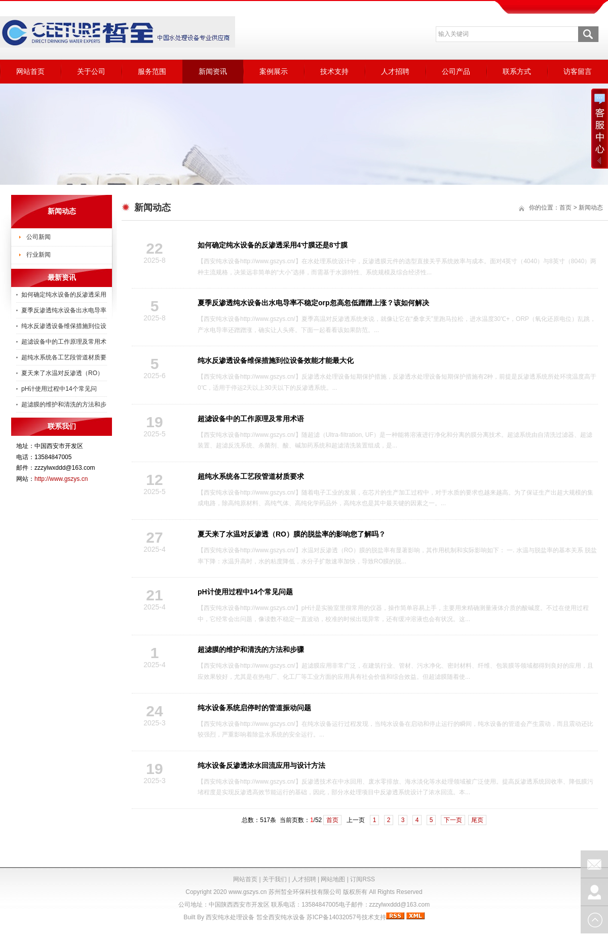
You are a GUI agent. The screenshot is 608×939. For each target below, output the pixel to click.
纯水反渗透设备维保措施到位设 (63, 326)
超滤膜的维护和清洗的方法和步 (63, 404)
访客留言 (577, 71)
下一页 (453, 820)
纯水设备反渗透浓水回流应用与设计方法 (261, 765)
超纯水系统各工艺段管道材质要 (63, 357)
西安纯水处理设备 (230, 917)
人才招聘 (395, 71)
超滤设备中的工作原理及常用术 (63, 341)
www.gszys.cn (248, 891)
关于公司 (91, 71)
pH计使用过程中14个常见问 (59, 388)
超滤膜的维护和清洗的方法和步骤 (251, 649)
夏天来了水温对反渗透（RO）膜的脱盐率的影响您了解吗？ (292, 534)
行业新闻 (38, 254)
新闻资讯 (213, 71)
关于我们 (274, 879)
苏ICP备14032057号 (334, 917)
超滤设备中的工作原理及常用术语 (251, 419)
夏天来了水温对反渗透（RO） (62, 373)
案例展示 (273, 71)
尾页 (477, 820)
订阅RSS (362, 879)
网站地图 (333, 879)
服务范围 (152, 71)
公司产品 (456, 71)
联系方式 (517, 71)
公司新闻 (38, 236)
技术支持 (334, 71)
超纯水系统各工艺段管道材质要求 (251, 476)
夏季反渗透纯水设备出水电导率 (63, 310)
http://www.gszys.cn (61, 478)
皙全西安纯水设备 (280, 917)
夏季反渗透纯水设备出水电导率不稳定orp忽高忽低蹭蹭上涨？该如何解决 (313, 303)
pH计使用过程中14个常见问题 (245, 592)
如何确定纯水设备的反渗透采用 (63, 294)
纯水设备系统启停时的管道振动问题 (254, 708)
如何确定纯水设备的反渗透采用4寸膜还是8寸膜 (273, 245)
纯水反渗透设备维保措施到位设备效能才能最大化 (276, 360)
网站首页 (30, 71)
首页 (332, 820)
